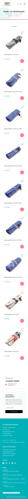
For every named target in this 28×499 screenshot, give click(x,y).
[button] (24, 4)
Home (7, 14)
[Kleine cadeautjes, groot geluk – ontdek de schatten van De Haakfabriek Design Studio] (14, 478)
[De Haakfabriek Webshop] (7, 3)
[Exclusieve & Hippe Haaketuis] (14, 471)
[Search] (17, 3)
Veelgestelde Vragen (8, 451)
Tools (21, 14)
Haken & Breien (14, 14)
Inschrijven (14, 411)
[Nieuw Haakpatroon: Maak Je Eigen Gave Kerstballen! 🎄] (14, 482)
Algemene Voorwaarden (9, 449)
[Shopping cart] (20, 3)
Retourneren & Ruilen (8, 455)
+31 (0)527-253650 (12, 381)
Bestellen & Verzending (9, 453)
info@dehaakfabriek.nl (9, 431)
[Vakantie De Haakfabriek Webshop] (14, 474)
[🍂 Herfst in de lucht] (14, 486)
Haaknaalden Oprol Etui (11, 54)
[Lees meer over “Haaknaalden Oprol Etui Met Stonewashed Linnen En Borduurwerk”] (22, 284)
